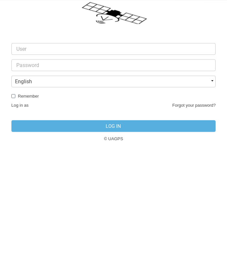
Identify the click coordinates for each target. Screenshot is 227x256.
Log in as (20, 105)
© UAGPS (113, 138)
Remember (28, 96)
